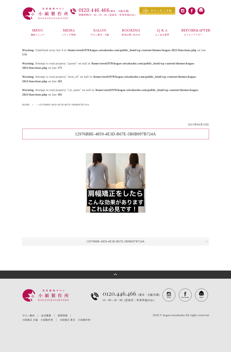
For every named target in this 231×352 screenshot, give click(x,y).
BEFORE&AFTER (195, 32)
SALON (100, 32)
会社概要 (46, 315)
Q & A (162, 32)
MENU (38, 32)
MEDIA (69, 32)
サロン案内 (28, 315)
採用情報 (63, 315)
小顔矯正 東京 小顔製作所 (75, 320)
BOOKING (131, 32)
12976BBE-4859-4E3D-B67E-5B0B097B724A (115, 241)
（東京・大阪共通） (131, 299)
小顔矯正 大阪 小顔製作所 (37, 320)
